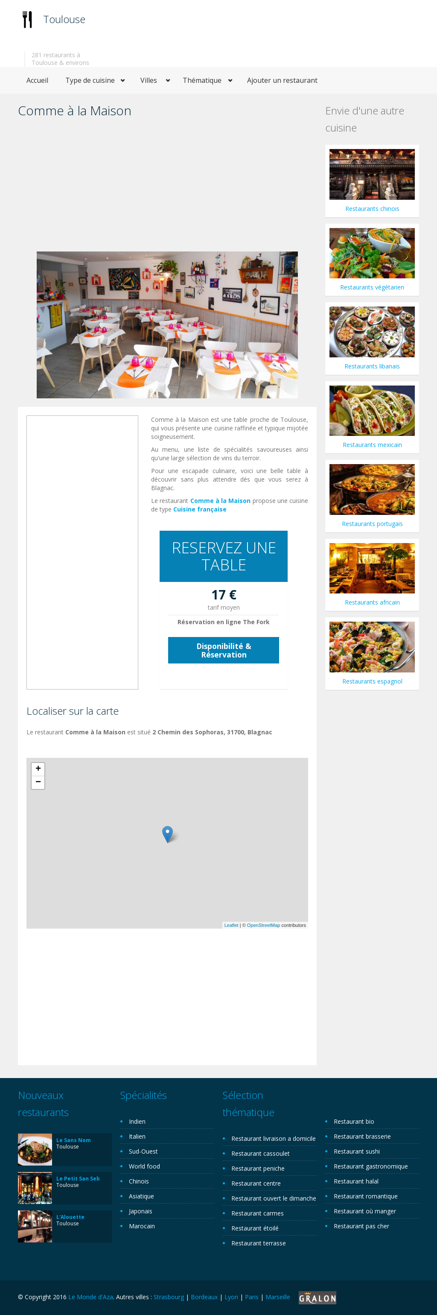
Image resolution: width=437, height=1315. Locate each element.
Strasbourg (169, 1297)
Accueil (37, 80)
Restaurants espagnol (372, 681)
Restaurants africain (372, 602)
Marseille (277, 1297)
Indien (137, 1121)
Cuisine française (200, 509)
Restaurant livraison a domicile (273, 1138)
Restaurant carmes (257, 1213)
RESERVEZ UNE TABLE (224, 556)
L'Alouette (70, 1217)
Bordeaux (204, 1297)
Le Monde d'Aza (90, 1297)
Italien (137, 1136)
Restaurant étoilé (255, 1228)
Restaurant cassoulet (260, 1153)
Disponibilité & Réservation (223, 650)
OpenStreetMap (263, 925)
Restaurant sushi (357, 1151)
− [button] (38, 782)
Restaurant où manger (365, 1211)
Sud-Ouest (143, 1151)
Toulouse (64, 19)
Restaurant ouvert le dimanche (273, 1198)
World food (144, 1166)
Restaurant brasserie (362, 1136)
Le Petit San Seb (78, 1178)
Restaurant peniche (258, 1168)
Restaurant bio (354, 1121)
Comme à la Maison (220, 501)
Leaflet (231, 925)
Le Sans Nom (73, 1140)
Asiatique (141, 1196)
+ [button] (38, 769)
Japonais (140, 1211)
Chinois (139, 1181)
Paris (252, 1297)
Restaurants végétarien (372, 287)
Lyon (231, 1297)
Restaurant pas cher (361, 1226)
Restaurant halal (356, 1181)
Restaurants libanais (372, 366)
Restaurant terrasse (258, 1243)
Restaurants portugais (372, 524)
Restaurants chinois (372, 209)
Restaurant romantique (366, 1196)
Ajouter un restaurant (282, 80)
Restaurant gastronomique (371, 1166)
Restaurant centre (256, 1183)
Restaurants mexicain (372, 445)
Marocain (142, 1226)
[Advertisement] (167, 187)
